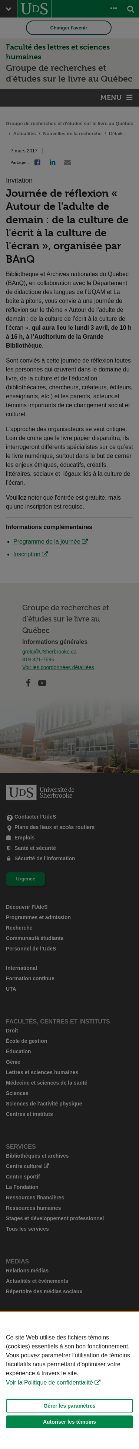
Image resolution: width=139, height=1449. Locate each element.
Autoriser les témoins (69, 1422)
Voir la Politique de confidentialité (49, 1382)
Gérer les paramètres (69, 1406)
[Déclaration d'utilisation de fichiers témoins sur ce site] (69, 1380)
